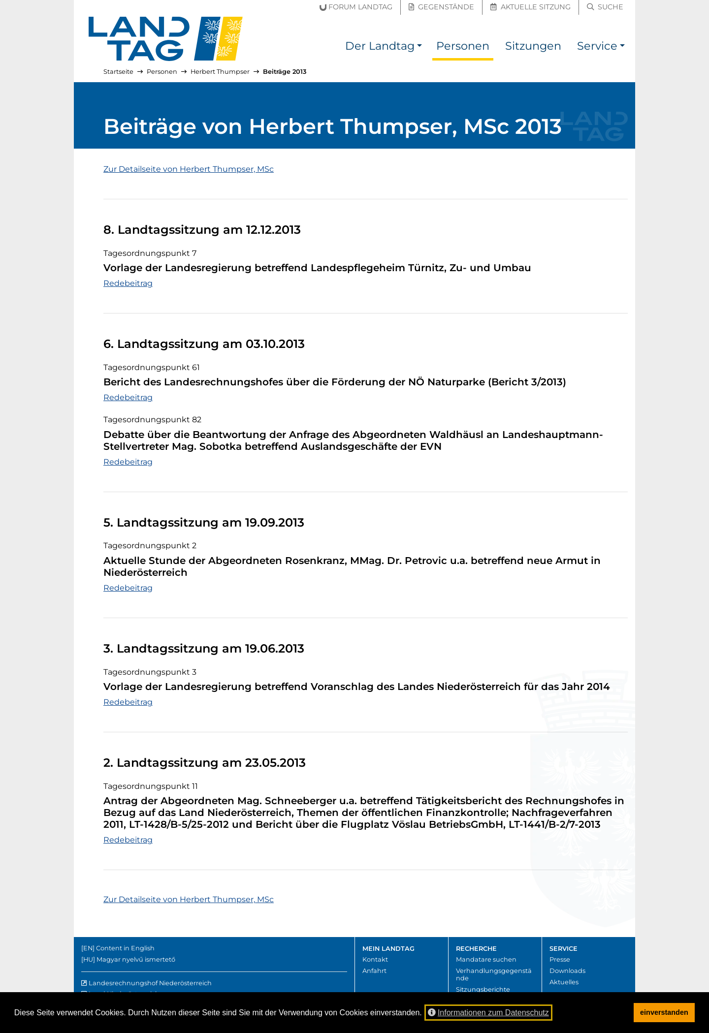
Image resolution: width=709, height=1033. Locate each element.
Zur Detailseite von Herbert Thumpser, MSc (188, 169)
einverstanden (664, 1012)
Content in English (125, 948)
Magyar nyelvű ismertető (136, 959)
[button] (419, 47)
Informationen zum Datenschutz (488, 1012)
